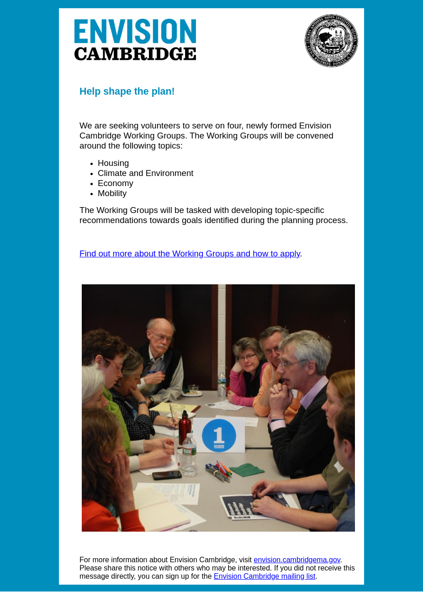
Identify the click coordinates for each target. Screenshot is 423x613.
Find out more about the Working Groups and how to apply (189, 253)
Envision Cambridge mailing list (264, 576)
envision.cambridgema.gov (297, 560)
